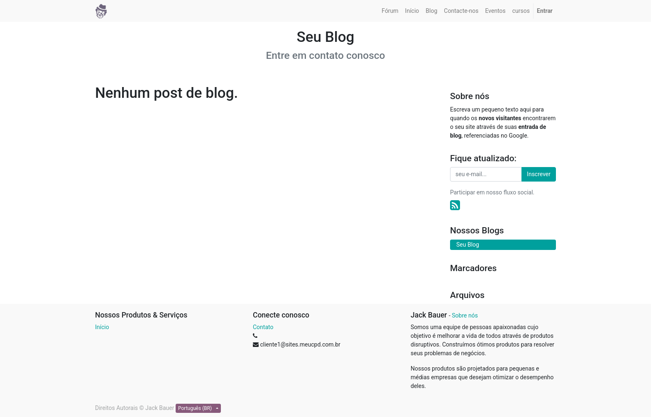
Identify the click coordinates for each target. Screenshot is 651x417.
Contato (263, 327)
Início (102, 327)
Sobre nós (465, 315)
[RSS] (455, 205)
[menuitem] (389, 11)
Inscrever (539, 174)
